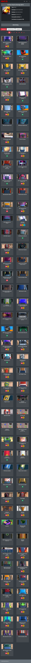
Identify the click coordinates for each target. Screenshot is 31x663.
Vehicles (3, 29)
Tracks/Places (11, 29)
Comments (18, 29)
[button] (25, 1)
